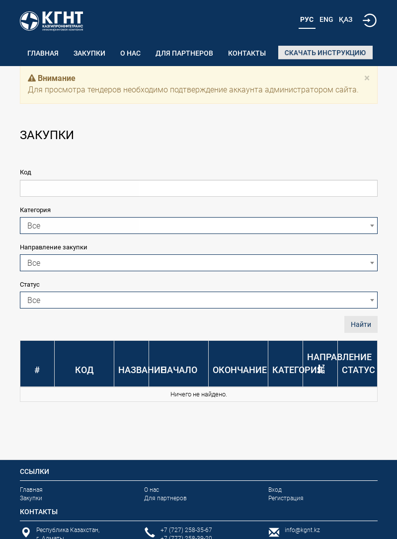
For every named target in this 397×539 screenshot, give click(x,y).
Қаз (345, 19)
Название (141, 370)
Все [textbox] (33, 226)
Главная (43, 53)
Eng (326, 19)
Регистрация (286, 498)
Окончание (240, 370)
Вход (275, 489)
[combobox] (199, 225)
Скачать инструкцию (325, 53)
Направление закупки (53, 247)
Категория (35, 210)
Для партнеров (184, 53)
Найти (361, 324)
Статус (30, 284)
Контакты (247, 53)
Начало (178, 370)
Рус (307, 19)
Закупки (89, 53)
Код (25, 172)
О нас (130, 53)
